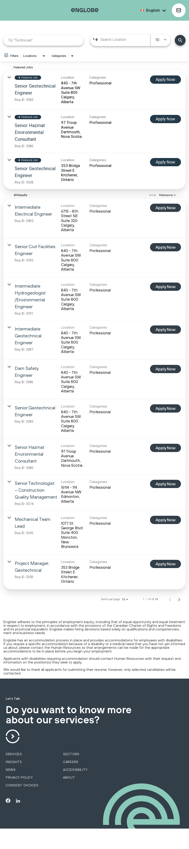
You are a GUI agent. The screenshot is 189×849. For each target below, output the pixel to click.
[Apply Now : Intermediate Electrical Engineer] (165, 208)
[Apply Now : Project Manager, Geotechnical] (165, 564)
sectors (71, 774)
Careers (70, 782)
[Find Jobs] (180, 40)
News (11, 790)
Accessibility (75, 790)
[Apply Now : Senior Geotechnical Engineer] (165, 79)
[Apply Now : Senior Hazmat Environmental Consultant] (165, 119)
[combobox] (43, 40)
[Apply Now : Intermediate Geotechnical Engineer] (165, 329)
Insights (14, 782)
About (69, 798)
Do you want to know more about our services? (71, 725)
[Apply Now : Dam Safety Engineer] (165, 369)
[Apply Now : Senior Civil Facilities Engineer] (165, 247)
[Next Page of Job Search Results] (179, 599)
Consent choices (22, 805)
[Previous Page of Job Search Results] (170, 599)
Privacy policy (19, 798)
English (156, 10)
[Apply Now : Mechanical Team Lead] (165, 520)
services (14, 774)
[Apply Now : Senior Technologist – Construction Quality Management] (165, 484)
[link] (94, 90)
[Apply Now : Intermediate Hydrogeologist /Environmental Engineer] (165, 287)
